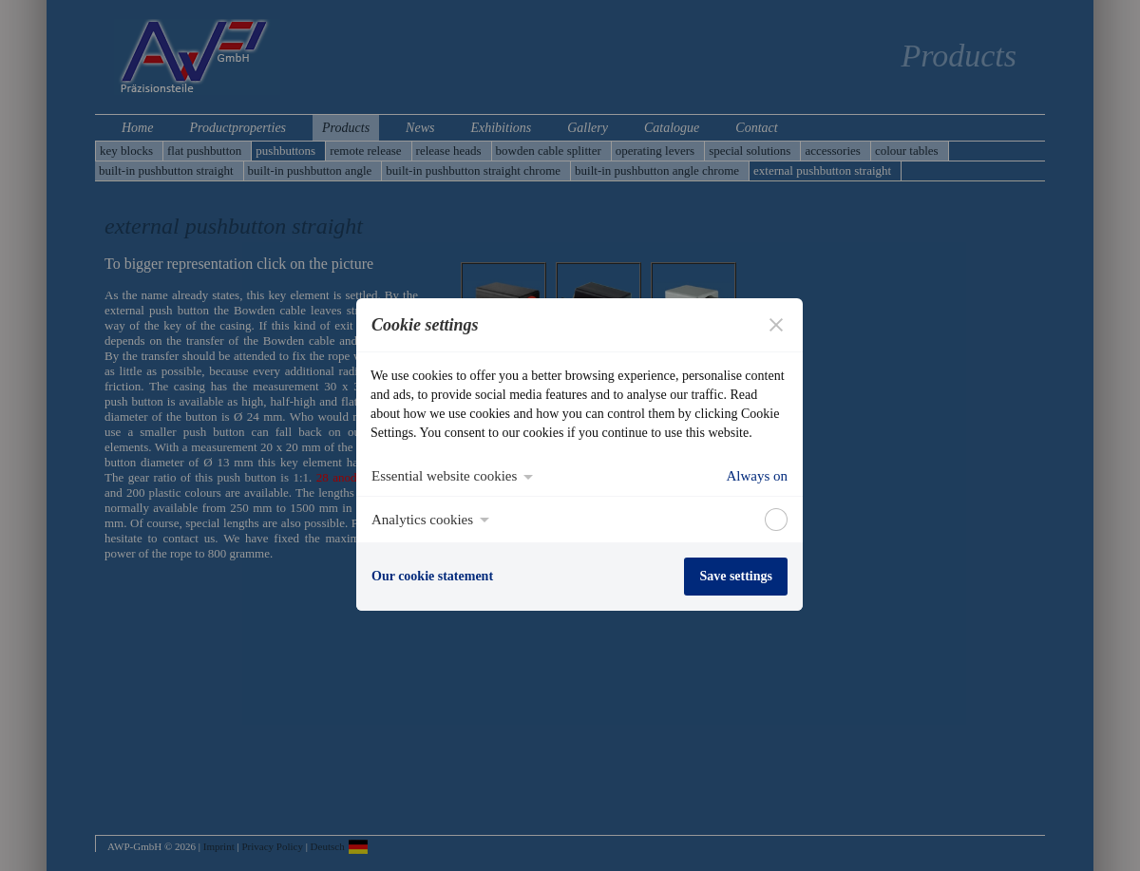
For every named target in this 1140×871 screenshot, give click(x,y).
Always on (757, 475)
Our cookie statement (432, 576)
